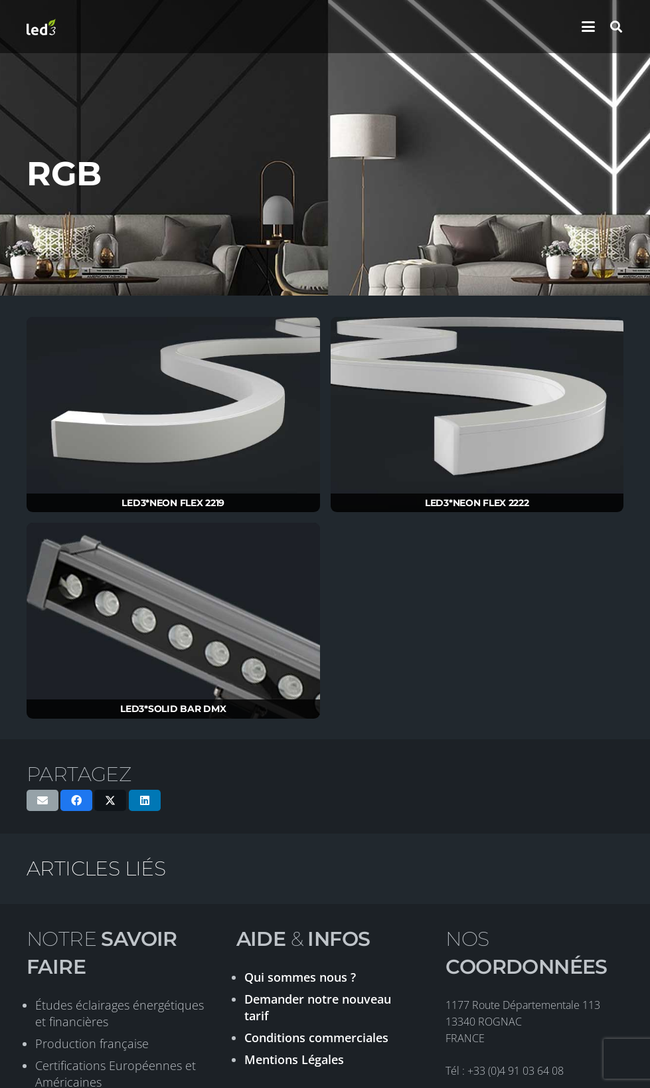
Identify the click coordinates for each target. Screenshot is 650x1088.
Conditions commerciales (316, 1037)
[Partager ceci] (76, 800)
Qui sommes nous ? (300, 977)
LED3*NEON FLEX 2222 (477, 503)
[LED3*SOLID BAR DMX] (173, 621)
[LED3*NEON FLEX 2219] (173, 415)
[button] (588, 26)
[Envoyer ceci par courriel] (42, 800)
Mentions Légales (294, 1059)
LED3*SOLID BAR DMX (173, 709)
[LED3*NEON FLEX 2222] (477, 415)
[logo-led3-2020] (41, 27)
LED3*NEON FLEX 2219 (173, 503)
